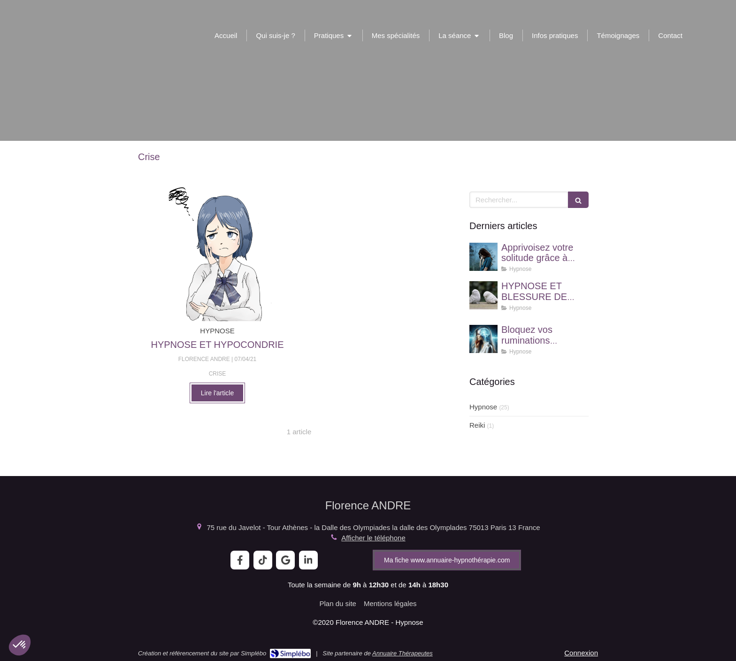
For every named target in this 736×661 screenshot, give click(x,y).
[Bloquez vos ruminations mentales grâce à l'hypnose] (483, 339)
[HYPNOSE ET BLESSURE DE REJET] (483, 295)
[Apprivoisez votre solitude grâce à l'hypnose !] (483, 257)
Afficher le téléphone (373, 538)
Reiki (477, 425)
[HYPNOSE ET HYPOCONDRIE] (217, 254)
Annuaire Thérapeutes (402, 653)
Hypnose (483, 407)
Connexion (581, 653)
